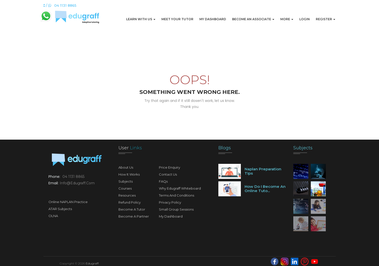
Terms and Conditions (176, 195)
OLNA (53, 216)
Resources (127, 195)
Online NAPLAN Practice (68, 202)
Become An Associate (253, 19)
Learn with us (140, 19)
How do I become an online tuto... (265, 188)
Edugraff (92, 263)
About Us (125, 167)
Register (325, 19)
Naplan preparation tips (263, 171)
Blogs (224, 148)
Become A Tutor (131, 209)
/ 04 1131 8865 (59, 5)
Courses (125, 188)
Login (304, 19)
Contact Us (168, 174)
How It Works (129, 174)
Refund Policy (129, 202)
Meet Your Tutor (177, 19)
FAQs (163, 181)
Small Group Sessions (176, 209)
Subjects (125, 181)
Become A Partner (133, 216)
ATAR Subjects (60, 209)
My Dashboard (212, 19)
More (286, 19)
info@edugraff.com (77, 183)
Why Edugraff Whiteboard (180, 188)
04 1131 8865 (73, 176)
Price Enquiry (169, 167)
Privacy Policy (170, 202)
